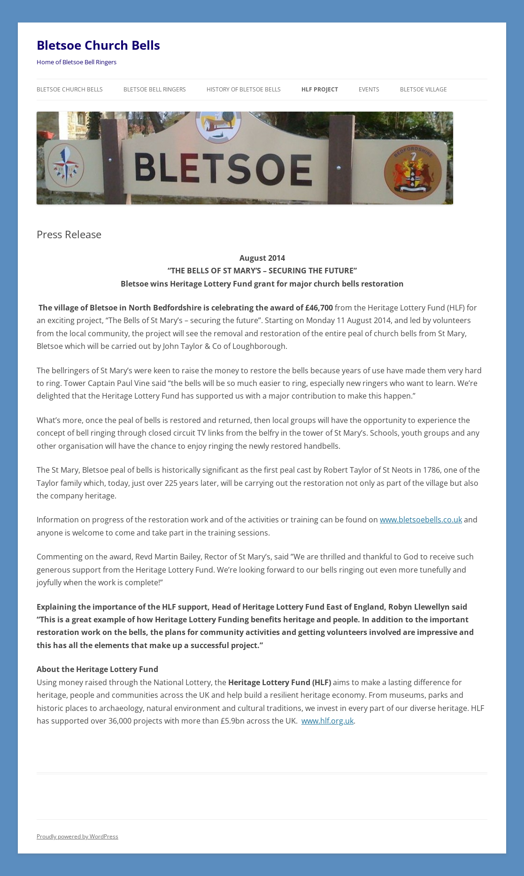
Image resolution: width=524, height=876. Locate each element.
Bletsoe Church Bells (98, 45)
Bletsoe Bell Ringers (154, 89)
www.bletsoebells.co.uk (421, 519)
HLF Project (319, 89)
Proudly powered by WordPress (77, 836)
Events (369, 89)
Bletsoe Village (423, 89)
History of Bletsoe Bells (244, 89)
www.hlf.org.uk (327, 721)
